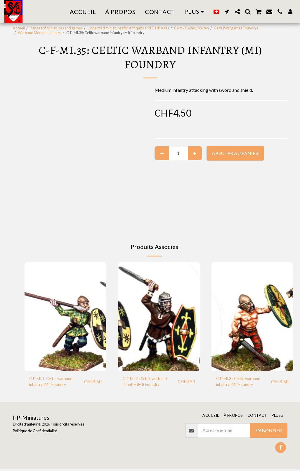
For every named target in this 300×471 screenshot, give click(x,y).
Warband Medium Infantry (39, 32)
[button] (227, 12)
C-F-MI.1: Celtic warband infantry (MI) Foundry (55, 382)
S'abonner (268, 432)
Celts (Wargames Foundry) (236, 28)
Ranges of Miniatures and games (56, 28)
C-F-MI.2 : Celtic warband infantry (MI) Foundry (149, 382)
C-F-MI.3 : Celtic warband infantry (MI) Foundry (242, 382)
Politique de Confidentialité (35, 433)
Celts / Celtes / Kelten (191, 28)
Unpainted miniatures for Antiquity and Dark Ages (128, 28)
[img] (65, 316)
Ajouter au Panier (235, 153)
